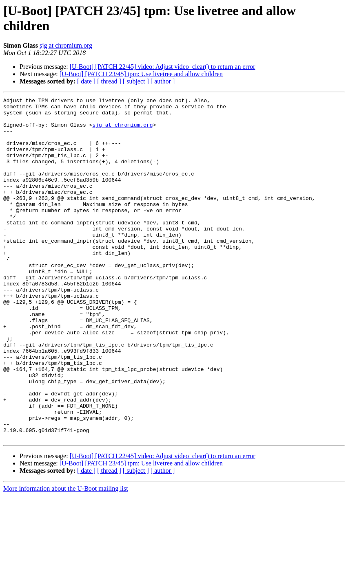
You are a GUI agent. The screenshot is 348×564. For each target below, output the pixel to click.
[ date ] (86, 81)
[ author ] (163, 81)
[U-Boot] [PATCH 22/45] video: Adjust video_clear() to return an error (162, 66)
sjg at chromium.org (66, 45)
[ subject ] (136, 81)
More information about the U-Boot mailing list (65, 556)
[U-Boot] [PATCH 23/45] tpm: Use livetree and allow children (141, 73)
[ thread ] (109, 81)
